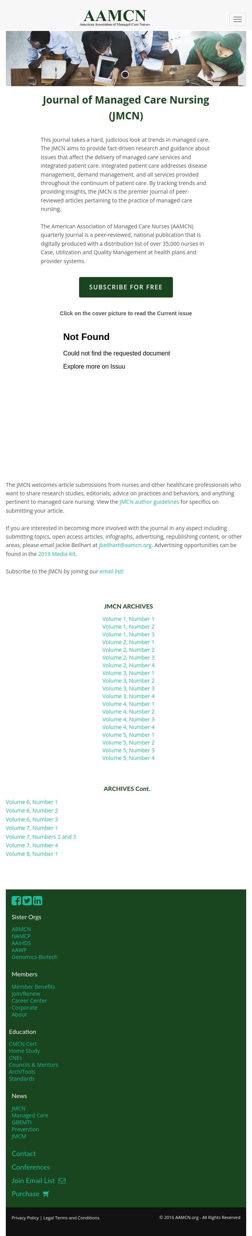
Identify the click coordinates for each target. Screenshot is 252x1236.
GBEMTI (21, 1122)
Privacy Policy (25, 1218)
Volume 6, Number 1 (32, 802)
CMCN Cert (23, 1043)
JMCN (19, 1108)
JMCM (19, 1136)
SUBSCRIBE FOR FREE (126, 287)
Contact (24, 1153)
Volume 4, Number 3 (128, 719)
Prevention (25, 1129)
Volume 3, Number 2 (128, 680)
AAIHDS (21, 943)
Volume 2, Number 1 (128, 642)
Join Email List (39, 1180)
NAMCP (21, 936)
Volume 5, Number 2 (128, 742)
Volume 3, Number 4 (128, 696)
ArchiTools (22, 1071)
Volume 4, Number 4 (128, 727)
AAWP (19, 950)
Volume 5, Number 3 (128, 750)
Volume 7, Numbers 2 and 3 (41, 836)
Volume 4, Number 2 (128, 711)
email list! (112, 571)
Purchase (31, 1193)
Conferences (31, 1167)
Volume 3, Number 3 (128, 688)
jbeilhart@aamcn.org (125, 545)
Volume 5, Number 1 (128, 734)
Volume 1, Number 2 (128, 626)
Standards (22, 1078)
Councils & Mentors (33, 1064)
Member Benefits (33, 986)
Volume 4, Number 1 (128, 703)
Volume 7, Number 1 (32, 827)
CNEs (15, 1057)
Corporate (24, 1007)
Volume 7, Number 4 (32, 845)
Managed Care (30, 1115)
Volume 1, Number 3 (128, 634)
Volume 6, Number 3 (32, 819)
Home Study (24, 1050)
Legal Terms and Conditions (71, 1218)
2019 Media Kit (56, 554)
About (19, 1014)
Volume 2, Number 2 (128, 649)
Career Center (29, 1000)
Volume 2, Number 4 (128, 665)
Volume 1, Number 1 (128, 618)
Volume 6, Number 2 (32, 810)
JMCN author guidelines (148, 501)
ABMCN (21, 929)
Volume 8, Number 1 (32, 853)
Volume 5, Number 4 (128, 758)
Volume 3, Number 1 (128, 673)
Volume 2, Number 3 (128, 657)
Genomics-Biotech (35, 957)
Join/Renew (26, 993)
